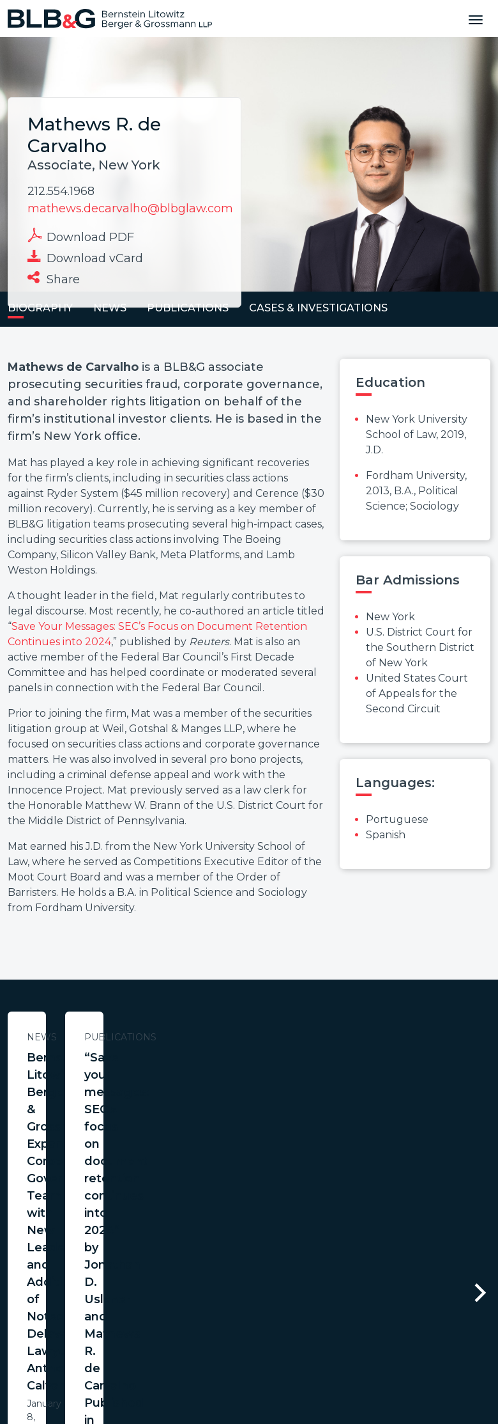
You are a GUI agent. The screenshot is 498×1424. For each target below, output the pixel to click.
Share (53, 278)
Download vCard (85, 257)
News (131, 1037)
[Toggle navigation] (475, 18)
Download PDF (80, 236)
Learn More (131, 1207)
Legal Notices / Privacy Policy (226, 1316)
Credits (325, 1316)
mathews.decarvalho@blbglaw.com (130, 208)
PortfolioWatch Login (406, 1316)
